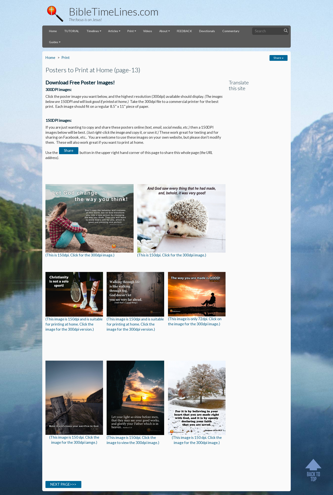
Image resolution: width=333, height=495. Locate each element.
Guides (53, 42)
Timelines (92, 31)
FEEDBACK (184, 31)
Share (279, 58)
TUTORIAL (71, 31)
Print (130, 31)
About (163, 31)
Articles (113, 31)
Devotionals (207, 31)
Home (53, 31)
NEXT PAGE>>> (63, 484)
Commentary (230, 31)
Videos (147, 31)
